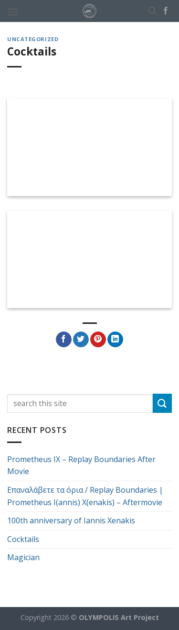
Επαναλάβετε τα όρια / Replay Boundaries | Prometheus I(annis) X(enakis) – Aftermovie (85, 496)
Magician (23, 557)
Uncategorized (32, 39)
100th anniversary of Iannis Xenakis (71, 520)
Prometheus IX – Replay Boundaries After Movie (81, 465)
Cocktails (23, 539)
